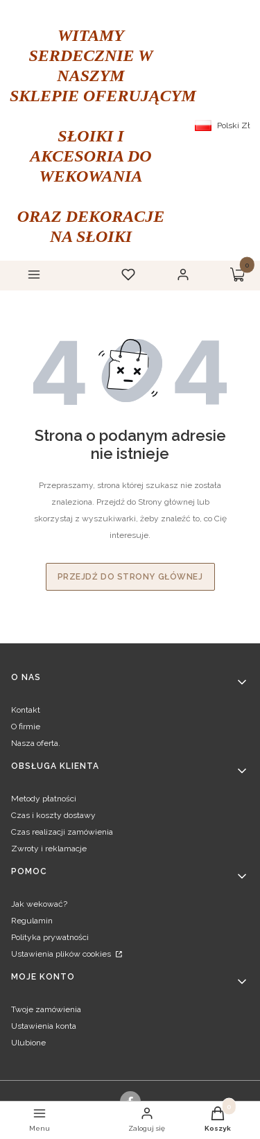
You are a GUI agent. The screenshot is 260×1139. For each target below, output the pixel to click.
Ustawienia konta (43, 1026)
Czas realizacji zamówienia (62, 832)
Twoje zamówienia (46, 1009)
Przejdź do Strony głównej (130, 577)
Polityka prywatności (50, 937)
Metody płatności (43, 798)
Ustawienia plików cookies (62, 954)
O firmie (25, 726)
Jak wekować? (39, 904)
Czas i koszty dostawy (53, 815)
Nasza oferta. (35, 743)
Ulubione (28, 1042)
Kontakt (25, 710)
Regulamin (32, 920)
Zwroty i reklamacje (49, 848)
